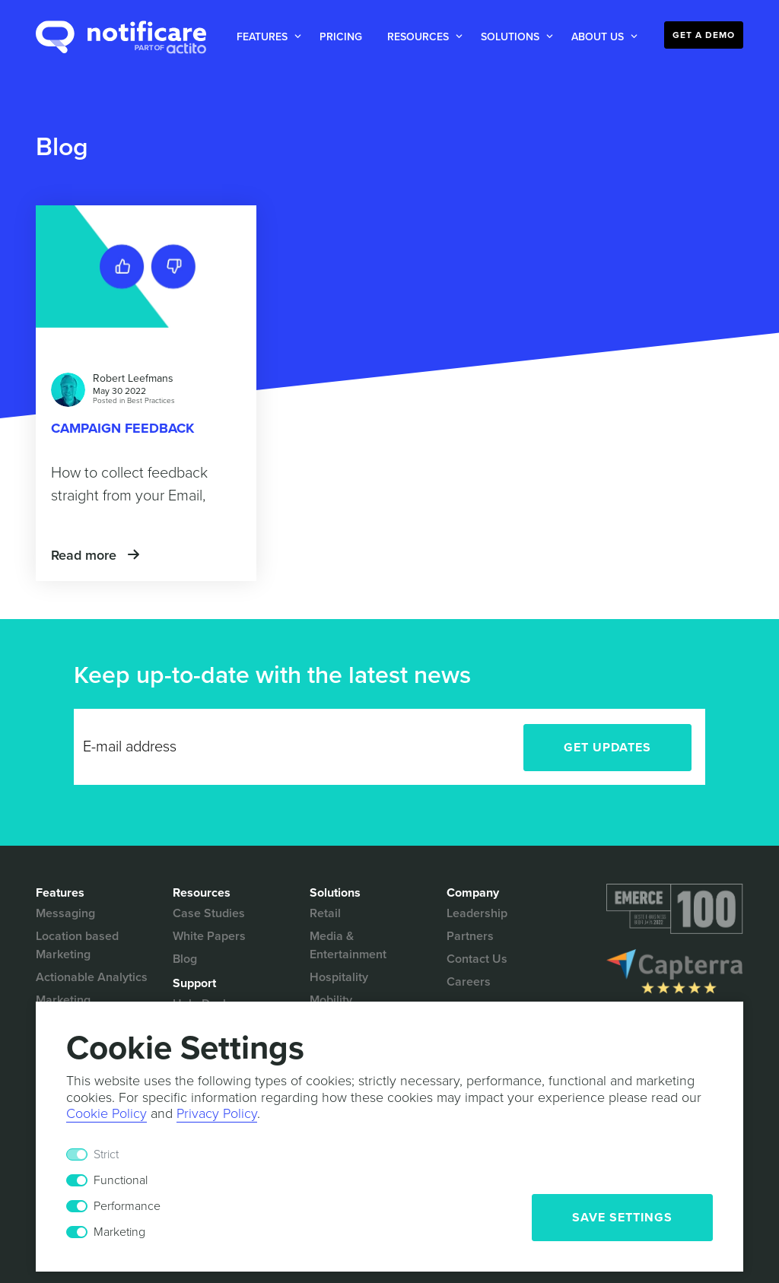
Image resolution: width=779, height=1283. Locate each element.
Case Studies (209, 913)
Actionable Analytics (92, 977)
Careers (469, 981)
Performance (127, 1206)
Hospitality (339, 977)
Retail (325, 913)
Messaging (65, 913)
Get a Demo (703, 35)
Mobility (331, 1000)
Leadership (477, 913)
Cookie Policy (106, 1113)
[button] (265, 37)
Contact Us (477, 959)
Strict (106, 1154)
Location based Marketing (77, 945)
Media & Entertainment (348, 945)
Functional (121, 1180)
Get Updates (607, 747)
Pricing (341, 36)
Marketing (119, 1232)
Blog (185, 959)
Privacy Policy (216, 1113)
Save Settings (622, 1217)
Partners (470, 936)
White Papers (209, 936)
